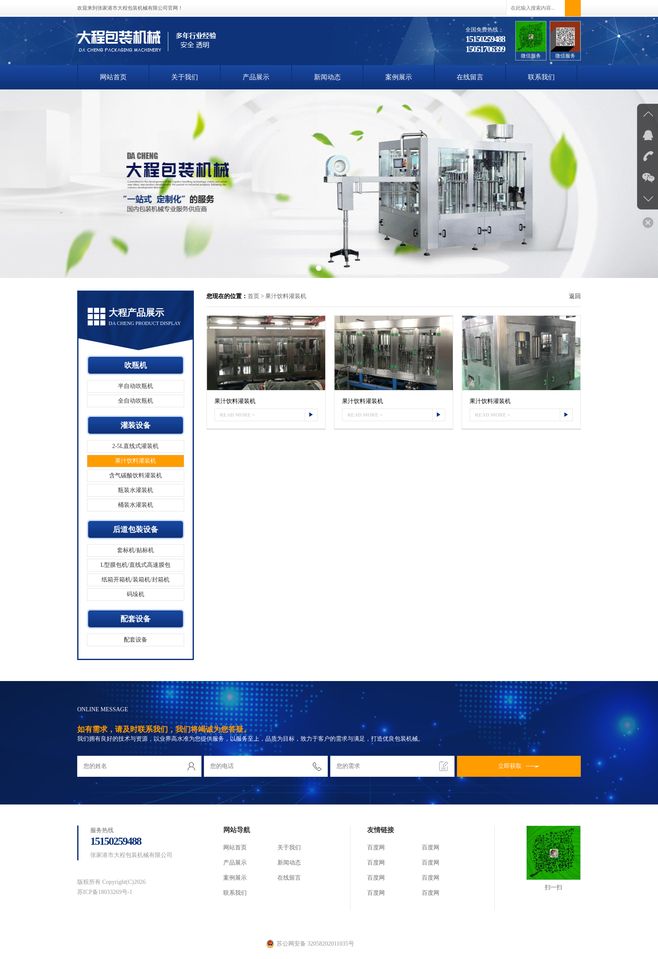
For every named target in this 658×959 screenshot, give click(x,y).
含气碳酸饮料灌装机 (135, 475)
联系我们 (541, 77)
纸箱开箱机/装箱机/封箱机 (136, 579)
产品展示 (256, 77)
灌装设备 (135, 425)
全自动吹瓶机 (135, 401)
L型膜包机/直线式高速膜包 (135, 565)
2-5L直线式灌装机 (135, 446)
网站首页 (113, 77)
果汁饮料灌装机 (135, 461)
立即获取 (519, 766)
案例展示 (398, 77)
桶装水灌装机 (135, 505)
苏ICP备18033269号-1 (104, 892)
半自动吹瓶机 (135, 386)
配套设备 (135, 619)
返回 (575, 296)
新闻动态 (327, 77)
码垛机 (135, 594)
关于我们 (184, 77)
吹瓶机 (135, 365)
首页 (253, 296)
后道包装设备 (135, 529)
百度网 (376, 847)
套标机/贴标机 (135, 550)
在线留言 (470, 77)
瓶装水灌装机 (135, 490)
